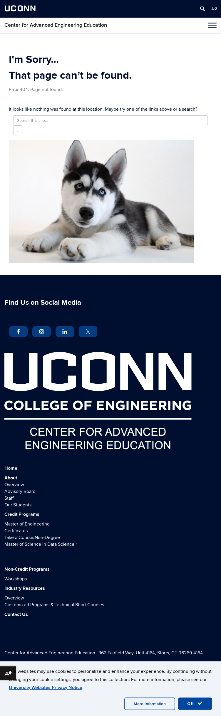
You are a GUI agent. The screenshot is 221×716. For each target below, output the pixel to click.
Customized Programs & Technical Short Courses (54, 605)
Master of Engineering (27, 524)
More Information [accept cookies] (150, 703)
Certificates (16, 531)
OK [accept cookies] (195, 703)
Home (10, 468)
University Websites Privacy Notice (45, 687)
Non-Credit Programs (27, 569)
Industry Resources (24, 588)
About (10, 478)
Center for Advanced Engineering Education (55, 25)
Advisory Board (20, 491)
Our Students (17, 505)
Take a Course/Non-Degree (32, 537)
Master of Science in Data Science (40, 544)
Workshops (15, 579)
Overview (14, 485)
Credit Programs (21, 514)
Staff (9, 498)
